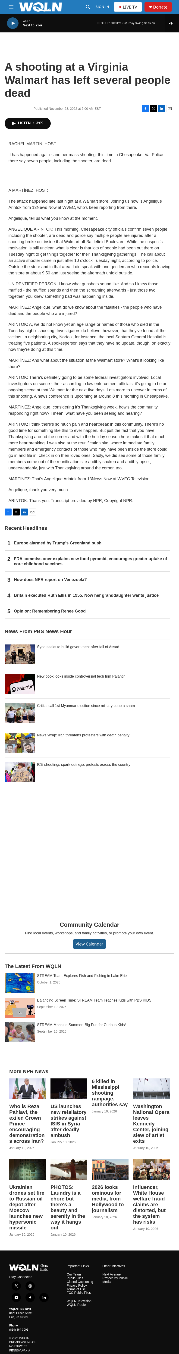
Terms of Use (76, 1289)
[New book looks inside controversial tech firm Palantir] (20, 684)
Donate (160, 7)
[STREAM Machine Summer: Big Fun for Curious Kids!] (20, 1032)
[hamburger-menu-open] (11, 7)
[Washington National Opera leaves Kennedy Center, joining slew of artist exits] (151, 1088)
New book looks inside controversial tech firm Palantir (81, 676)
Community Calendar (89, 924)
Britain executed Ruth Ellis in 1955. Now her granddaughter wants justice (86, 595)
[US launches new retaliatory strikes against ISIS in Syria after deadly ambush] (68, 1088)
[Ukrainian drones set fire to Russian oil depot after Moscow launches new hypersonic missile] (27, 1169)
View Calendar (89, 944)
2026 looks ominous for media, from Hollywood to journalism (108, 1198)
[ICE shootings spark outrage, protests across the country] (20, 772)
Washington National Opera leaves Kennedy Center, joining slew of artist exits (151, 1123)
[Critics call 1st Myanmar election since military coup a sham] (20, 713)
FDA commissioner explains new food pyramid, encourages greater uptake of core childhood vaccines (90, 561)
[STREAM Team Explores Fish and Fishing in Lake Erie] (20, 983)
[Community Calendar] (89, 855)
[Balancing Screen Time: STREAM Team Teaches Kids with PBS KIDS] (20, 1008)
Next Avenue (111, 1274)
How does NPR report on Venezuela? (50, 579)
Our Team (74, 1274)
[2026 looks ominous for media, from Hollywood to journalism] (110, 1169)
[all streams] (172, 23)
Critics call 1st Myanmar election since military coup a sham (86, 706)
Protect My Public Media (115, 1280)
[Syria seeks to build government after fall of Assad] (20, 654)
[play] (12, 23)
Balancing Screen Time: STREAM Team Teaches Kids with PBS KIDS (94, 1000)
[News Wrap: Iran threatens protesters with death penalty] (20, 743)
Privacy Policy (77, 1285)
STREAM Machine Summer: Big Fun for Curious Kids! (81, 1025)
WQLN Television (79, 1301)
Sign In (102, 7)
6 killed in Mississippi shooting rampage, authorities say (110, 1092)
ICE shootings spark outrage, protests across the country (83, 765)
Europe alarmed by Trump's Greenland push (57, 543)
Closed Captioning (80, 1282)
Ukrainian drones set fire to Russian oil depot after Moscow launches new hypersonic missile (26, 1207)
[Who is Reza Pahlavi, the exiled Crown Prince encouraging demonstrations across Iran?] (27, 1088)
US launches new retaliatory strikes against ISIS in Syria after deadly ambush (68, 1120)
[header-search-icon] (88, 7)
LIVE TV (128, 7)
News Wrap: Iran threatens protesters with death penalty (83, 735)
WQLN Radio (76, 1305)
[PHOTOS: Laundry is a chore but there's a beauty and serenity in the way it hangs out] (68, 1169)
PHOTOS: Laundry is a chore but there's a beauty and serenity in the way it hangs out (67, 1207)
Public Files (75, 1278)
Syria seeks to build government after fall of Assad (78, 647)
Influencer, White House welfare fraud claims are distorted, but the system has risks (149, 1204)
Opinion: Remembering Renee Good (50, 611)
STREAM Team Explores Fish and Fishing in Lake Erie (82, 976)
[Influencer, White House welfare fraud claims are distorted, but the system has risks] (151, 1169)
